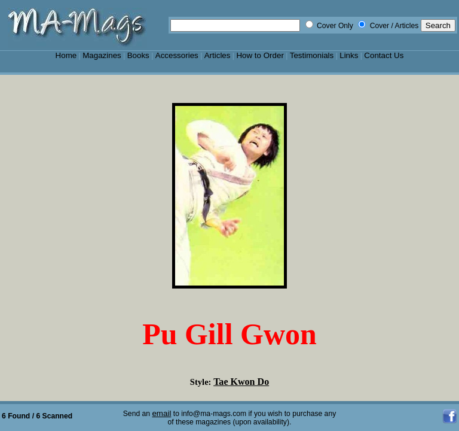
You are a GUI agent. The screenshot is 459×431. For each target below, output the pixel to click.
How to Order (259, 55)
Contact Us (383, 55)
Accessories (176, 55)
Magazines (101, 55)
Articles (217, 55)
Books (138, 55)
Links (348, 55)
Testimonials (312, 55)
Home (66, 55)
